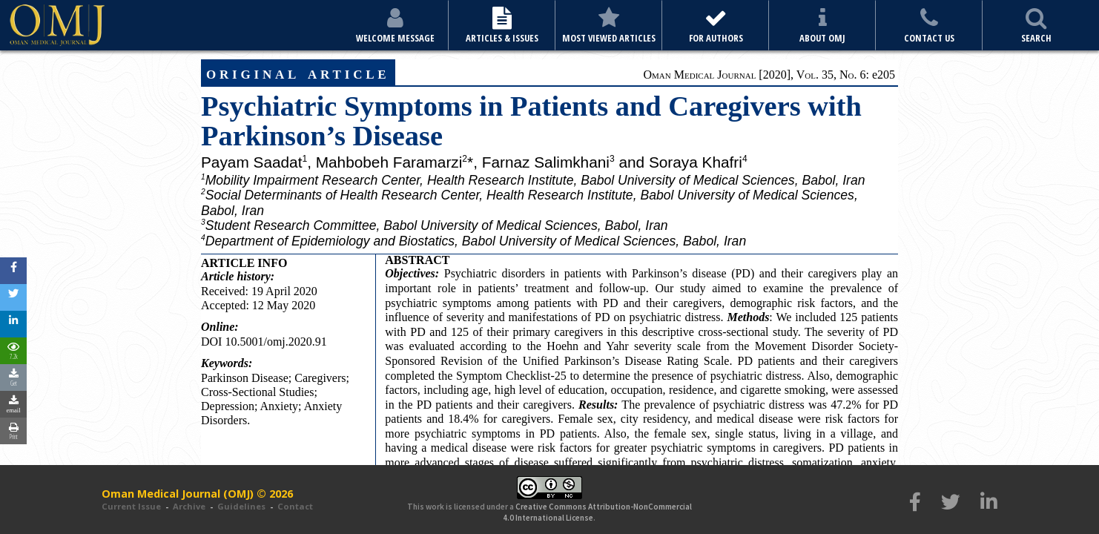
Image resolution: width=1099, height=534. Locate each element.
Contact (295, 506)
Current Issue (131, 506)
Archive (189, 506)
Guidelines (241, 506)
